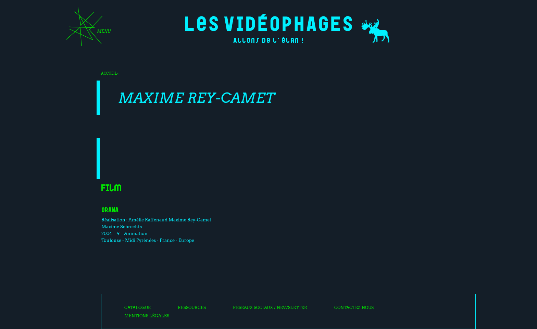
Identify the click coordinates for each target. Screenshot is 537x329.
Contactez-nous (354, 307)
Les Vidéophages (268, 22)
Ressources (192, 307)
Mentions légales (146, 316)
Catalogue (137, 307)
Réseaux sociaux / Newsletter (270, 307)
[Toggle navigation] (86, 29)
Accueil (109, 73)
